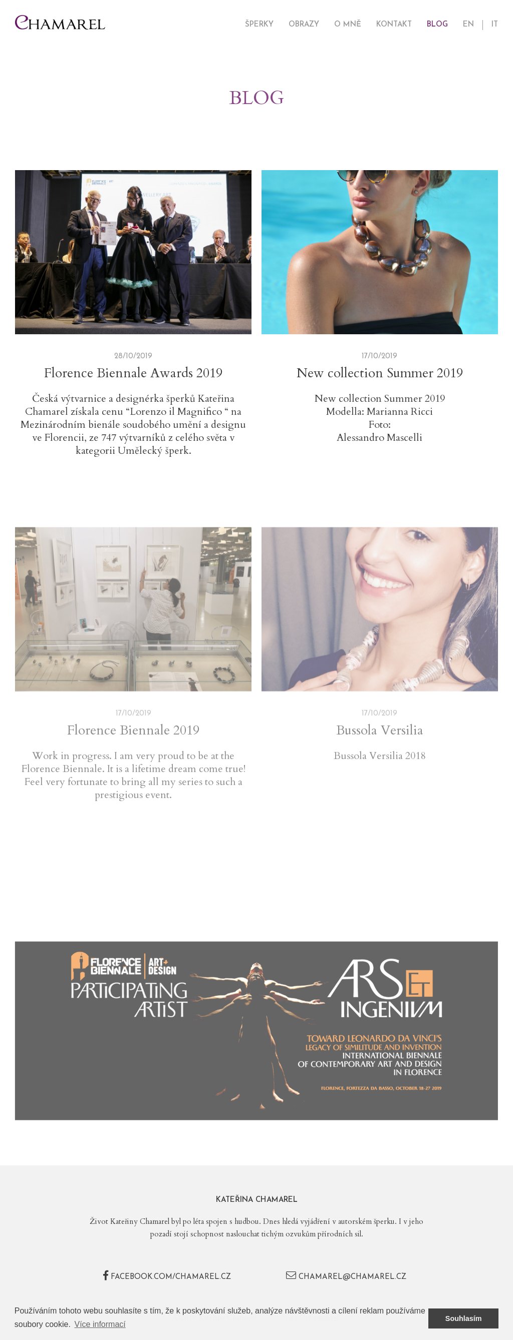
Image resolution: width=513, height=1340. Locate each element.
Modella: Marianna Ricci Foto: (379, 418)
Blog (437, 25)
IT (494, 25)
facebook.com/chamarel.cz (167, 1277)
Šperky (259, 25)
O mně (347, 25)
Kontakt (394, 25)
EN (468, 25)
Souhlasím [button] (463, 1318)
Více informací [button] (100, 1324)
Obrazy (304, 25)
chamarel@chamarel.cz (346, 1277)
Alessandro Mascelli (379, 437)
